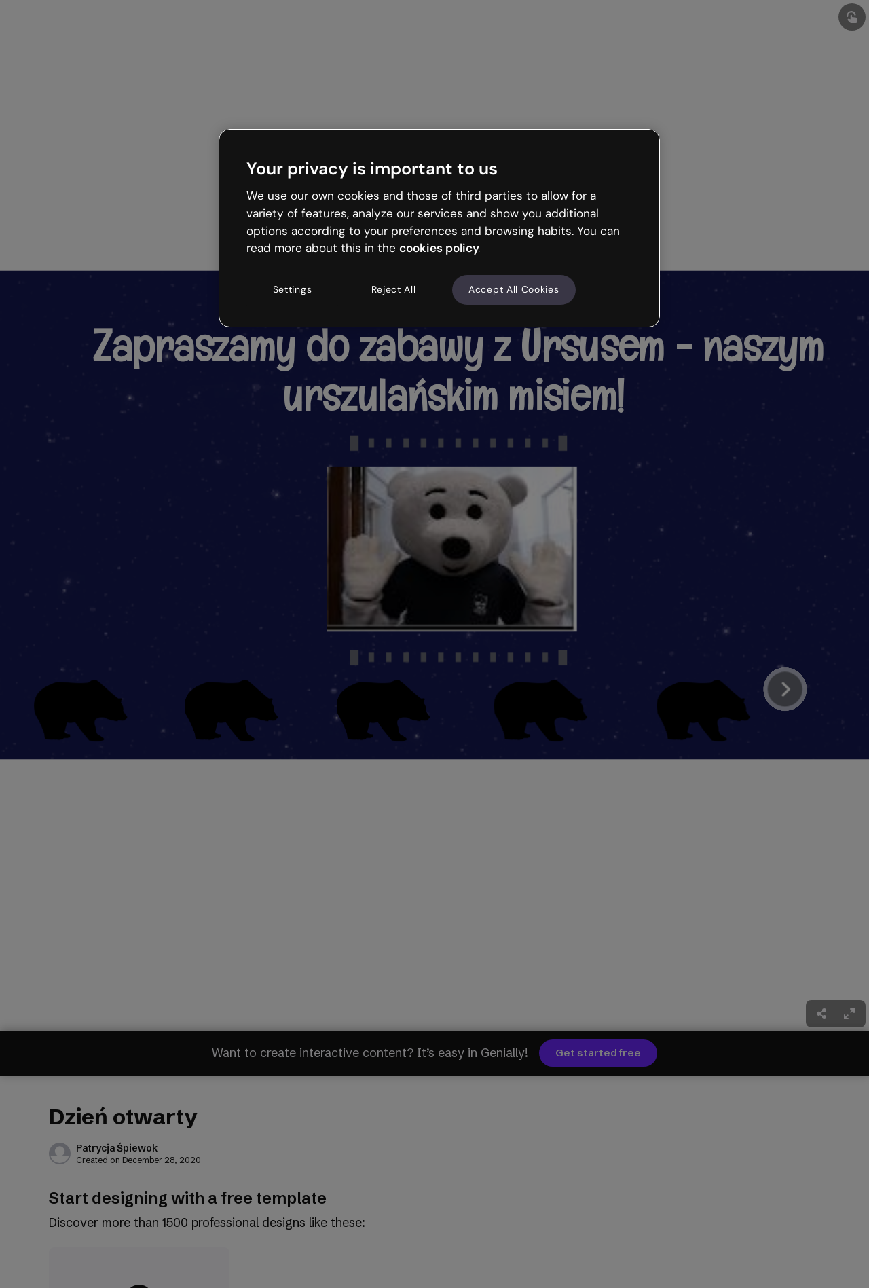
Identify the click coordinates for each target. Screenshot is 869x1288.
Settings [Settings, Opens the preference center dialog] (292, 289)
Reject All (393, 289)
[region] (439, 228)
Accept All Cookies (513, 289)
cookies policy (439, 247)
